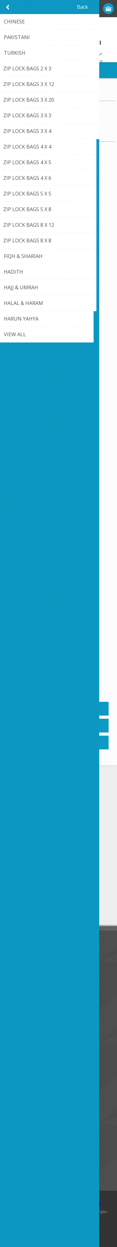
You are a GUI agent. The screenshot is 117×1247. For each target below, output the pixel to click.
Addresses (19, 1087)
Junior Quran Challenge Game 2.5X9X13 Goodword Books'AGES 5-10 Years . (59, 638)
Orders (15, 1097)
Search (15, 1168)
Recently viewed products (34, 1148)
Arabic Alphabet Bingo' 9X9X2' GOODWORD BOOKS (58, 232)
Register (72, 8)
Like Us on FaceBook (30, 965)
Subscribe (18, 906)
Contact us (20, 1026)
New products (23, 1137)
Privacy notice (23, 975)
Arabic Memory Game (59, 497)
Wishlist (16, 1107)
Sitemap (17, 1046)
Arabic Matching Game (58, 363)
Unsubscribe (48, 906)
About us (18, 996)
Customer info (23, 1076)
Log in (84, 8)
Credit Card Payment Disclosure (41, 1036)
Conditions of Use (27, 985)
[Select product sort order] (67, 131)
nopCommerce (68, 1224)
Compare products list (31, 1158)
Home (10, 96)
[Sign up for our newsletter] (39, 895)
